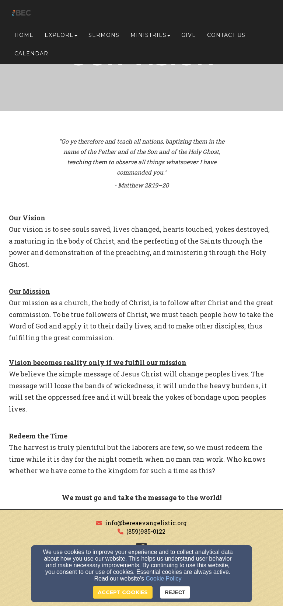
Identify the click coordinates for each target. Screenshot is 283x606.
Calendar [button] (31, 56)
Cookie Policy (164, 578)
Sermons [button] (103, 37)
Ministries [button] (150, 37)
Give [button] (188, 37)
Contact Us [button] (226, 37)
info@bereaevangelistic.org (146, 523)
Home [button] (24, 37)
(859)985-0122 (145, 531)
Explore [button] (61, 37)
